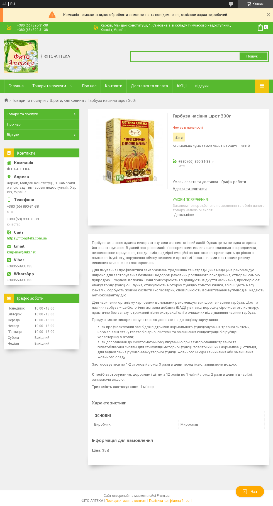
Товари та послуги (49, 86)
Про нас (89, 86)
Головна (16, 86)
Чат (249, 491)
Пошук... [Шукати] (253, 56)
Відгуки (13, 135)
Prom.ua (163, 496)
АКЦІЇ (182, 86)
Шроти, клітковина (67, 100)
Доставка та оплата (149, 86)
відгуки (202, 86)
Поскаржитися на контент (126, 501)
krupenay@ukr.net (21, 252)
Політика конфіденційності (170, 501)
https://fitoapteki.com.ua (27, 238)
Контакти (113, 86)
